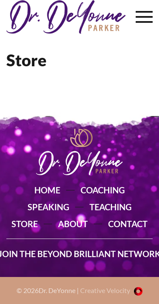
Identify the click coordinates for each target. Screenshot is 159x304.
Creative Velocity (111, 290)
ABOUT (73, 224)
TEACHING (110, 207)
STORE (24, 224)
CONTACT (128, 224)
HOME (47, 190)
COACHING (103, 190)
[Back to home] (66, 17)
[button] (144, 17)
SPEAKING (48, 207)
